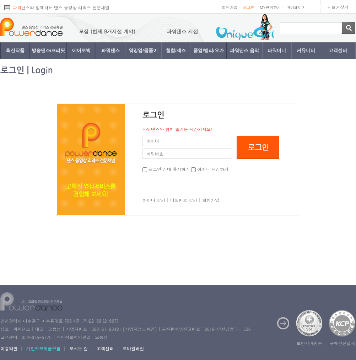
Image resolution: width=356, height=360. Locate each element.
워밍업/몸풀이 (143, 50)
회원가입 (229, 7)
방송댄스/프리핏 (48, 50)
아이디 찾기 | (155, 200)
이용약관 (8, 348)
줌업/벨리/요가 (208, 50)
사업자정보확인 (140, 329)
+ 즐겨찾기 (338, 7)
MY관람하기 (270, 7)
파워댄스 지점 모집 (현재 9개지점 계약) (92, 31)
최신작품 (15, 50)
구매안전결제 (342, 343)
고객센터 (338, 50)
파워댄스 (110, 50)
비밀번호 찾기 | (185, 200)
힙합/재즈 (176, 50)
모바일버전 (133, 348)
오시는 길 (78, 348)
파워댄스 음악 (244, 50)
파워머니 (277, 50)
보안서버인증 (309, 343)
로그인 (248, 7)
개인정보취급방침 (43, 348)
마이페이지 (296, 7)
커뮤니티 (306, 50)
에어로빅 (81, 50)
